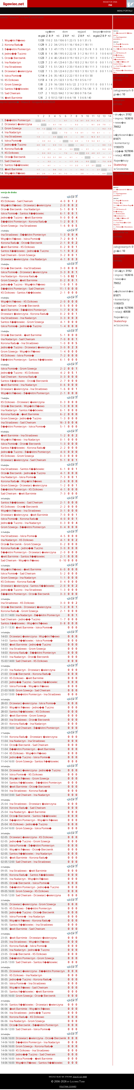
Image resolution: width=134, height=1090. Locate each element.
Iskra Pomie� (13, 75)
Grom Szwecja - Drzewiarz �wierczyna (24, 485)
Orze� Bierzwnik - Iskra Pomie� (29, 883)
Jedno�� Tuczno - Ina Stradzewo (21, 590)
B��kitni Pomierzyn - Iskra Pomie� (23, 426)
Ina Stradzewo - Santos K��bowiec (22, 469)
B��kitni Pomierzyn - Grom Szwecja (31, 958)
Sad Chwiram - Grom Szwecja (18, 255)
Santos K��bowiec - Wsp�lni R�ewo (24, 623)
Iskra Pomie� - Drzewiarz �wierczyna (24, 272)
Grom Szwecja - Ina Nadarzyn (18, 577)
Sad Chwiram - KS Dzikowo (32, 661)
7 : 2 (65, 153)
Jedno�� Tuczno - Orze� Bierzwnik (31, 912)
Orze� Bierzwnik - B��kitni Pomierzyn (33, 1025)
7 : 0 (104, 125)
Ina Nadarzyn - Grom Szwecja (27, 1021)
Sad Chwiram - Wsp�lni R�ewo (20, 560)
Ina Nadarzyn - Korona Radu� (19, 276)
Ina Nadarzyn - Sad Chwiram (18, 339)
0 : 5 (87, 161)
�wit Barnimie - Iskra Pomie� (34, 627)
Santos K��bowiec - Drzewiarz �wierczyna (36, 1004)
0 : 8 (109, 165)
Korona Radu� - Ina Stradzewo (20, 343)
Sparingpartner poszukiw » (120, 38)
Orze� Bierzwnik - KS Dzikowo (28, 954)
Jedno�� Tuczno (15, 53)
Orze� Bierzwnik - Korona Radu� (30, 674)
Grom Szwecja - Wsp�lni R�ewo (20, 351)
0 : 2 (76, 125)
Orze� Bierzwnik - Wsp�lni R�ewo (22, 406)
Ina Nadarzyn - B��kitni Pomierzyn (38, 615)
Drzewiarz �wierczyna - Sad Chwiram (23, 460)
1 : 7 (71, 161)
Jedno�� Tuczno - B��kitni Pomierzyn (25, 452)
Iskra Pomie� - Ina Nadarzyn (27, 916)
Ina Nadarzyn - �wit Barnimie (27, 812)
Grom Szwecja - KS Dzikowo (32, 891)
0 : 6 (54, 170)
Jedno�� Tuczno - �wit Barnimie (21, 217)
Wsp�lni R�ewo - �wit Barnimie (21, 569)
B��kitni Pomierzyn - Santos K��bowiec (27, 359)
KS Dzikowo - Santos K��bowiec (21, 292)
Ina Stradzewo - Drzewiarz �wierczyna (32, 804)
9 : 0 (104, 145)
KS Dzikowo (12, 80)
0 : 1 (54, 174)
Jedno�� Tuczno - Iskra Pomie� (29, 757)
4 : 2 (82, 145)
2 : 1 (49, 149)
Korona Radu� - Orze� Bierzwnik (21, 243)
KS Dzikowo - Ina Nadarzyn (25, 975)
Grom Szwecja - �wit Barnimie (19, 280)
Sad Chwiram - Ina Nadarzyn (33, 795)
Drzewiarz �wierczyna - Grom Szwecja (32, 904)
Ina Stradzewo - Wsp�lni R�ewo (29, 941)
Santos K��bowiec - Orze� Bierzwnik (24, 381)
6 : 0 (104, 174)
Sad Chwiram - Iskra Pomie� (33, 1029)
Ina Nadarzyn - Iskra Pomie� (18, 477)
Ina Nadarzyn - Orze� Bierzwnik (29, 657)
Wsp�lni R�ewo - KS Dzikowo (19, 301)
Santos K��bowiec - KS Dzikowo (29, 711)
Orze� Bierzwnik (15, 58)
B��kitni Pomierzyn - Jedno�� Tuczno (34, 887)
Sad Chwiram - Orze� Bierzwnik (20, 305)
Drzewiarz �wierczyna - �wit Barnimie (24, 515)
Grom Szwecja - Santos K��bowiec (37, 761)
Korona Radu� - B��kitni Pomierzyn (32, 652)
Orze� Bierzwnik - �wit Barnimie (21, 335)
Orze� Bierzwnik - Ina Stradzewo (21, 268)
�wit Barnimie (13, 97)
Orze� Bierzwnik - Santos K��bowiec (33, 816)
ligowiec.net (13, 3)
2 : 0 (43, 121)
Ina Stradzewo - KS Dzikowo (17, 603)
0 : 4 (38, 129)
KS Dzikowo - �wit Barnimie (26, 678)
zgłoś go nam (80, 1076)
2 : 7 (87, 165)
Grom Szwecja (13, 84)
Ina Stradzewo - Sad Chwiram (18, 422)
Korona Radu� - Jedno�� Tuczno (22, 548)
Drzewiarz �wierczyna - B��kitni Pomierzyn (37, 971)
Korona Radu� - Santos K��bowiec (31, 875)
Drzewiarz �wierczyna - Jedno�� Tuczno (35, 770)
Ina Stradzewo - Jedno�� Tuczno (30, 1013)
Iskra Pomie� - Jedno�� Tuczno (21, 326)
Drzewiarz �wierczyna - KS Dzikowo (31, 837)
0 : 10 (109, 161)
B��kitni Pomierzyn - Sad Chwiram (22, 288)
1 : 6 (60, 125)
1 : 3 (71, 129)
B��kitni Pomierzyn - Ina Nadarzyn (38, 1042)
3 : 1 (60, 174)
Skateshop (120, 164)
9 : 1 (93, 125)
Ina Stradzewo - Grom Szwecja (27, 648)
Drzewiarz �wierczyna (18, 71)
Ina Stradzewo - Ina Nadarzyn (18, 318)
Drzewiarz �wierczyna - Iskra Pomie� (32, 703)
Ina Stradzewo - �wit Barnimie (28, 870)
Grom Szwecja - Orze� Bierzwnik (36, 995)
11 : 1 (93, 121)
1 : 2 (76, 121)
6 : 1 (98, 121)
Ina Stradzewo (13, 66)
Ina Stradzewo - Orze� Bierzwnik (29, 719)
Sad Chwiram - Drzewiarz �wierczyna (38, 895)
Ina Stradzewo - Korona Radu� (28, 790)
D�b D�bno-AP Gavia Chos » (121, 63)
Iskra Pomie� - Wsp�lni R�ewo (29, 686)
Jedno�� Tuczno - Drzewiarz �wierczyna (26, 347)
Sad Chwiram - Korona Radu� (19, 376)
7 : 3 (65, 133)
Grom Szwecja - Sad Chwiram (33, 690)
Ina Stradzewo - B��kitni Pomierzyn (23, 234)
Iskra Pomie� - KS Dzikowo (26, 774)
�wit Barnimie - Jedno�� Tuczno (30, 644)
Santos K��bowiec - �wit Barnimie (31, 991)
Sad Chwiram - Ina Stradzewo (33, 862)
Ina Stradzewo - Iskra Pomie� (19, 536)
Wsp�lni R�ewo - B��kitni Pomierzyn (25, 393)
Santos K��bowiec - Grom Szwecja (22, 322)
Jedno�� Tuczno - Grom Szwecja (29, 841)
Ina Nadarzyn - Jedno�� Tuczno (29, 950)
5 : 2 (93, 141)
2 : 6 (109, 149)
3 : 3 (87, 121)
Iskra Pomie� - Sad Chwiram (18, 573)
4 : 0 (76, 141)
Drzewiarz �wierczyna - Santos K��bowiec (27, 586)
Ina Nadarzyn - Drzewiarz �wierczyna (32, 670)
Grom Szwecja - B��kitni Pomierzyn (23, 527)
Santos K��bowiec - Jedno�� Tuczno (25, 251)
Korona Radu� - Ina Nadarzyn (27, 723)
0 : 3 (54, 145)
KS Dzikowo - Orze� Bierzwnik (19, 506)
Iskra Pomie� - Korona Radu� (19, 518)
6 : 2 (104, 149)
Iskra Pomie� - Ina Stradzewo (27, 983)
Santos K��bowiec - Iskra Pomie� (31, 640)
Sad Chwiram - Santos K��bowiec (37, 962)
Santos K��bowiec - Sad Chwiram (22, 502)
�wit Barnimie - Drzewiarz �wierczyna (33, 937)
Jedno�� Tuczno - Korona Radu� (30, 979)
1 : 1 (54, 129)
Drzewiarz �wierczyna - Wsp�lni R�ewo (34, 636)
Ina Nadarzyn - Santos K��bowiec (22, 410)
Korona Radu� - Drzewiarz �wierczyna (33, 737)
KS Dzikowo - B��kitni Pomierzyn (30, 908)
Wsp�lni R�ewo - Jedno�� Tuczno (31, 707)
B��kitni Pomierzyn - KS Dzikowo (22, 489)
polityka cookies (68, 1086)
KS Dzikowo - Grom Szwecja (17, 456)
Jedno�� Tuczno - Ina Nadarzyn (21, 523)
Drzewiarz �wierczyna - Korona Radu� (25, 314)
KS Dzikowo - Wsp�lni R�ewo (27, 753)
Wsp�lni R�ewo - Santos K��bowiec (39, 1062)
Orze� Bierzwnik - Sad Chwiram (28, 745)
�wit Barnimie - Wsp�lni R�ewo (29, 1009)
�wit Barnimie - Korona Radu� (28, 857)
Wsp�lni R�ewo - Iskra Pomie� (20, 239)
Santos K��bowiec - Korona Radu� (23, 447)
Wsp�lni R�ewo (15, 40)
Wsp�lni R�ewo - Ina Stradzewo (21, 510)
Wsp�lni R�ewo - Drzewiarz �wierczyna (26, 205)
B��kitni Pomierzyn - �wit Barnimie (32, 749)
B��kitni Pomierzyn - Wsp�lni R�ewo (33, 820)
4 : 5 (65, 137)
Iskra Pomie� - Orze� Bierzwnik (21, 443)
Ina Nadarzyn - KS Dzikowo (17, 540)
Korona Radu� (14, 44)
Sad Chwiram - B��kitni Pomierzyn (37, 728)
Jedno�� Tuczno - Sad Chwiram (35, 1054)
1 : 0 (109, 145)
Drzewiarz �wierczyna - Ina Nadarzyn (24, 259)
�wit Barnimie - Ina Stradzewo (19, 435)
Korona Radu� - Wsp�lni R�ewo (21, 481)
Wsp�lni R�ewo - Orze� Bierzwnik (31, 849)
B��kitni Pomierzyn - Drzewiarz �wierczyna (28, 552)
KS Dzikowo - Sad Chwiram (17, 201)
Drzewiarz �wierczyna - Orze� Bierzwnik (41, 1038)
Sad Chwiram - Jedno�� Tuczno (20, 619)
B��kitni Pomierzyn (17, 49)
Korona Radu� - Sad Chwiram (27, 808)
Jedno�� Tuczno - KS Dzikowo (20, 372)
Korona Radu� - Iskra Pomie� (28, 946)
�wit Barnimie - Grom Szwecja (27, 715)
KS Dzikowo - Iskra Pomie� (17, 355)
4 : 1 (82, 121)
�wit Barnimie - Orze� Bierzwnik (29, 786)
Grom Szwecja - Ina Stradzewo (19, 225)
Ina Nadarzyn (13, 62)
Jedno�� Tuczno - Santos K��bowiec (33, 682)
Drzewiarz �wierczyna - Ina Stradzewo (24, 389)
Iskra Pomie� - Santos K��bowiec (22, 213)
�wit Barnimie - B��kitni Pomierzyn (23, 310)
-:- (49, 121)
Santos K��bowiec (17, 89)
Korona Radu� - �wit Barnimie (20, 414)
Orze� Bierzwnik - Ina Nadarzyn (20, 209)
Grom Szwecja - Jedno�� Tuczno (21, 418)
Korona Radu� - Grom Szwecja (19, 611)
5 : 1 (65, 121)
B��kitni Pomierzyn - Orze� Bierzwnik (25, 594)
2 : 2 (49, 141)
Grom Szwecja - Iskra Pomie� (34, 828)
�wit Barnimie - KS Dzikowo (18, 247)
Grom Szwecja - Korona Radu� (34, 1046)
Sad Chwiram (12, 93)
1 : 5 (76, 133)
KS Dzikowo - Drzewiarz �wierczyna (22, 402)
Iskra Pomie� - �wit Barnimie (34, 1058)
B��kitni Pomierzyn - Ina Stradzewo (38, 694)
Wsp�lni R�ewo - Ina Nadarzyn (20, 439)
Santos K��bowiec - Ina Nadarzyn (30, 853)
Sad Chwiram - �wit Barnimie (18, 493)
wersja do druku (9, 192)
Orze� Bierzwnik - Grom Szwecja (21, 544)
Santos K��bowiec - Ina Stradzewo (31, 924)
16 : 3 (93, 137)
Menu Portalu (124, 10)
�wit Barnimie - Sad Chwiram (27, 929)
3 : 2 (49, 161)
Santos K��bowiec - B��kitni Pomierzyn (35, 782)
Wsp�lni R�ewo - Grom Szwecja (29, 778)
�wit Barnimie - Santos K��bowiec (23, 556)
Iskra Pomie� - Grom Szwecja (19, 368)
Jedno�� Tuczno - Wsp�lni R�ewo (23, 284)
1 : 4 (109, 129)
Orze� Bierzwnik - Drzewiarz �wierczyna (26, 607)
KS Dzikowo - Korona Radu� (18, 581)
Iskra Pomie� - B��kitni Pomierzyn (31, 845)
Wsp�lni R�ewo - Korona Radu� (30, 920)
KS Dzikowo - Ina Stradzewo (32, 1050)
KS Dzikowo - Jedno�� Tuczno (28, 824)
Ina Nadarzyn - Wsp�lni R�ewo (28, 879)
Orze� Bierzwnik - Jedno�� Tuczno (23, 473)
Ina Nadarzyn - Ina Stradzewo (27, 741)
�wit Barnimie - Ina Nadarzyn (19, 385)
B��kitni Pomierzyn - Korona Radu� (24, 221)
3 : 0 (82, 137)
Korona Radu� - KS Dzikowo (26, 1017)
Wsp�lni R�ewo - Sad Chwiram (28, 987)
